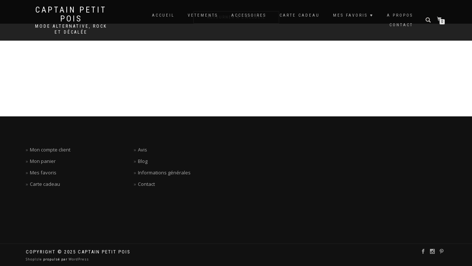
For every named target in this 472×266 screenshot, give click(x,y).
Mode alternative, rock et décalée (71, 29)
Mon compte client (50, 149)
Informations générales (164, 172)
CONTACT (401, 25)
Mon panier (43, 161)
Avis (142, 149)
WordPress (78, 259)
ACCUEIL (163, 15)
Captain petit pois (71, 14)
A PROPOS (400, 15)
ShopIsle (34, 259)
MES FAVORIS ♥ (353, 15)
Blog (143, 161)
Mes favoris (43, 172)
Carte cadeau (45, 184)
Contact (146, 184)
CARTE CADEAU (300, 15)
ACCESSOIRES (248, 15)
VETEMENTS (203, 15)
